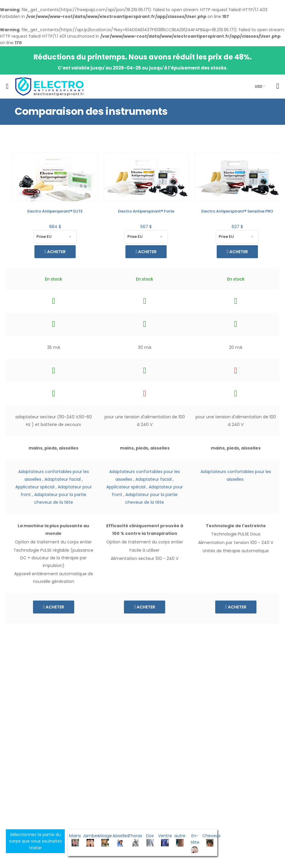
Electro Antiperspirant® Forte (54, 211)
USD (258, 86)
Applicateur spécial (34, 487)
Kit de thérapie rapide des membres (236, 211)
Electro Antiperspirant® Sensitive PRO (145, 211)
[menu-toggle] (7, 86)
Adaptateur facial (62, 479)
